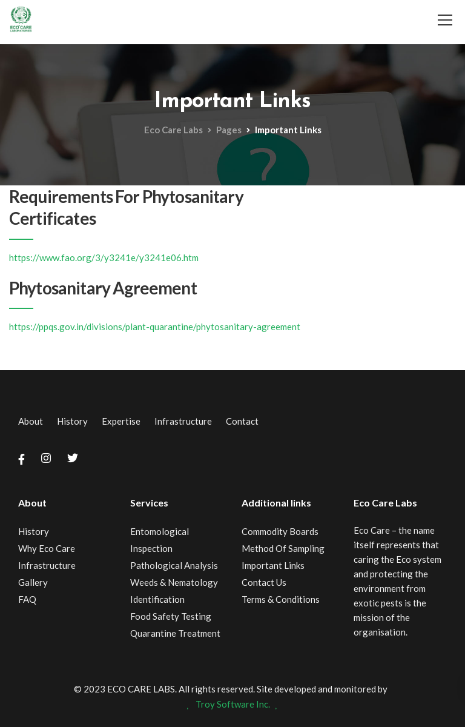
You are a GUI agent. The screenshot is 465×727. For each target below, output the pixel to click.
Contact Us (264, 582)
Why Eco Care (46, 548)
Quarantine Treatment (175, 633)
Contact (242, 421)
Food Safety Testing (170, 616)
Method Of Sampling (283, 548)
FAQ (27, 599)
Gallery (33, 582)
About (30, 421)
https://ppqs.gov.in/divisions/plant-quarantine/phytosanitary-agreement (154, 326)
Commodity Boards (280, 531)
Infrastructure (183, 421)
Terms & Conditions (281, 599)
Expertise (121, 421)
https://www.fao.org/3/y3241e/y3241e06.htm (104, 257)
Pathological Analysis (174, 565)
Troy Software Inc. (233, 704)
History (72, 421)
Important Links (273, 565)
